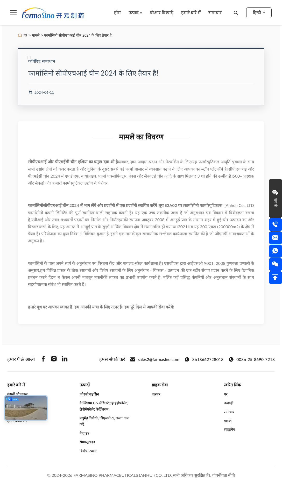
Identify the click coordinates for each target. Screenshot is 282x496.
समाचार (215, 12)
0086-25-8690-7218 (252, 359)
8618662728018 (204, 359)
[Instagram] (54, 359)
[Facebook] (43, 359)
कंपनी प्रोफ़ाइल (17, 394)
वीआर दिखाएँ (161, 12)
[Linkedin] (64, 359)
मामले (35, 35)
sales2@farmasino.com (154, 359)
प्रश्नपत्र (156, 394)
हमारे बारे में (191, 12)
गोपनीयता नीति (223, 475)
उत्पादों (228, 403)
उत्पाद (134, 12)
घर (25, 35)
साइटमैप (229, 429)
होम (117, 12)
